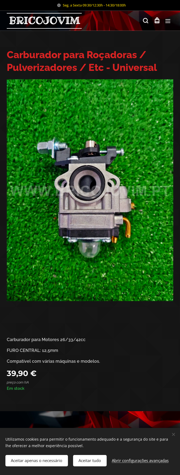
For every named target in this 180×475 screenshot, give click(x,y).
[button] (145, 21)
